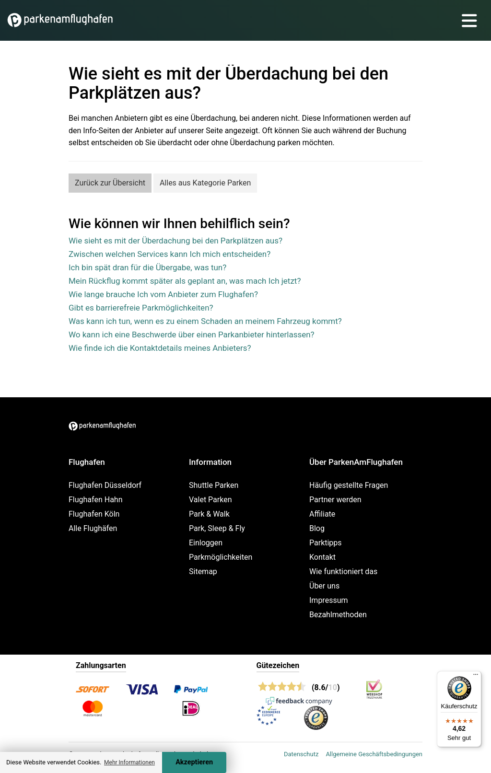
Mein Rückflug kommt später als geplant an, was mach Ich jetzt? (185, 281)
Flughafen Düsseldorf (105, 485)
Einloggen (205, 542)
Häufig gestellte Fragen (348, 485)
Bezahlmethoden (338, 614)
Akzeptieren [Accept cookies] (194, 762)
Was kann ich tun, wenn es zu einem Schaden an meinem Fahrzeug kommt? (205, 321)
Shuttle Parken (213, 485)
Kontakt (322, 557)
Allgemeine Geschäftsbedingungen (374, 754)
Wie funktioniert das (343, 571)
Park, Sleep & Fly (217, 528)
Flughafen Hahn (95, 499)
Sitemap (203, 571)
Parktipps (325, 542)
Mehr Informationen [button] (129, 762)
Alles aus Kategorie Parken (205, 182)
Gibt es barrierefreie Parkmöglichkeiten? (141, 307)
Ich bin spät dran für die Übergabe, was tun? (147, 267)
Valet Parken (210, 499)
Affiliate (322, 514)
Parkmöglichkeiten (220, 557)
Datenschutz (301, 754)
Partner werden (335, 499)
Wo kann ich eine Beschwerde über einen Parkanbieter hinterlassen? (192, 334)
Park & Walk (209, 514)
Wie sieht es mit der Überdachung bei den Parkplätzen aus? (175, 240)
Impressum (328, 600)
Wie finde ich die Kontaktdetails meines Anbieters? (160, 348)
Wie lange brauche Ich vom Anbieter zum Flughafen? (163, 294)
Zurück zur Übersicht (110, 182)
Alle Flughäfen (93, 528)
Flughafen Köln (94, 514)
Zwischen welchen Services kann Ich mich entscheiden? (169, 254)
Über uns (324, 585)
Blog (317, 528)
